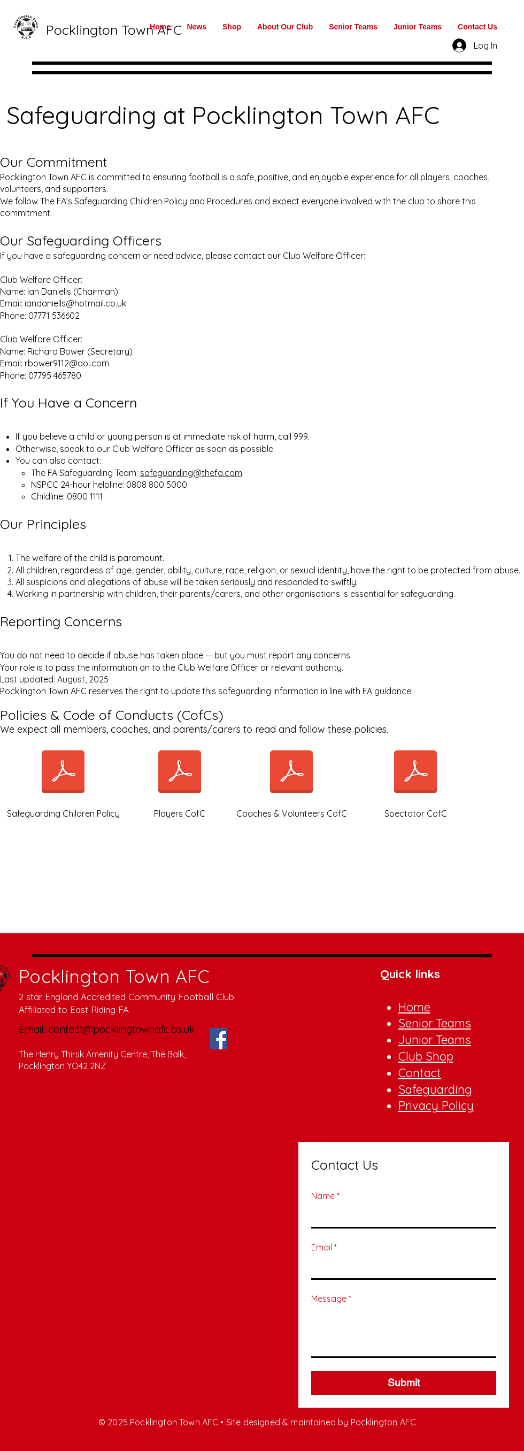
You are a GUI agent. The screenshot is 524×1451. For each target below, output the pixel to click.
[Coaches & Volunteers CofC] (291, 779)
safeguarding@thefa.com (191, 472)
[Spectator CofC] (415, 779)
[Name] (400, 1216)
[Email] (400, 1267)
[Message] (403, 1332)
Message (331, 1298)
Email (324, 1247)
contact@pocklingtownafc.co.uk (121, 1029)
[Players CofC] (180, 779)
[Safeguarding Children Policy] (63, 779)
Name (325, 1196)
